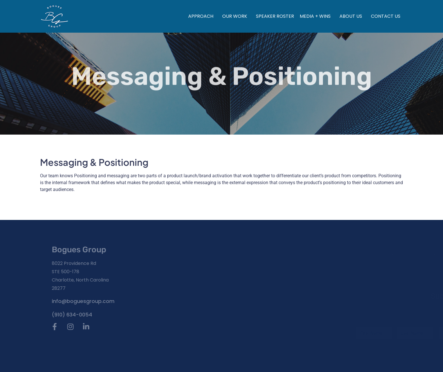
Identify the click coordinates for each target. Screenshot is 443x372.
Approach (202, 16)
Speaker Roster (275, 16)
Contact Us (385, 16)
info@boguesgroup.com (67, 301)
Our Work (236, 16)
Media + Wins (317, 16)
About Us (352, 16)
